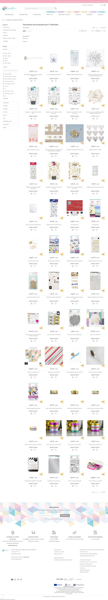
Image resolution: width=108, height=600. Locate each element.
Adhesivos (5, 35)
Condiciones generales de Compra (88, 566)
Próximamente (51, 11)
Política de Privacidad (84, 570)
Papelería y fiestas (64, 14)
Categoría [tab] (5, 24)
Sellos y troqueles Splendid (74, 480)
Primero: (93, 30)
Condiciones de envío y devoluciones (88, 561)
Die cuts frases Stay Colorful (33, 297)
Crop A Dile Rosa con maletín (95, 480)
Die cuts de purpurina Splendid (75, 334)
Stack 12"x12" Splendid (95, 334)
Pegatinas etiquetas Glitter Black (54, 297)
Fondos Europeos (84, 551)
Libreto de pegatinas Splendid (33, 408)
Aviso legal (82, 568)
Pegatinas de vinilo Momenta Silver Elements (54, 112)
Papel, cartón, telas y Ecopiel (9, 30)
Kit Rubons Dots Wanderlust (54, 480)
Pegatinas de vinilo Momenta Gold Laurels (54, 188)
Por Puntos (84, 11)
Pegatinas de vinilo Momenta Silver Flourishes (75, 112)
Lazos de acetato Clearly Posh (54, 334)
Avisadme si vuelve (95, 116)
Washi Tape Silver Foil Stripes (95, 372)
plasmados (25, 38)
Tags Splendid (95, 224)
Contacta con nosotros (59, 551)
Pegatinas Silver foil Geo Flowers (53, 224)
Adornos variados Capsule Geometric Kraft (74, 298)
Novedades (60, 11)
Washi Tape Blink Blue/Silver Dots (74, 372)
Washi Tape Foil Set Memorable (54, 444)
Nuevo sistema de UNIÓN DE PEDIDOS (88, 553)
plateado (25, 41)
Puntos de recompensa (85, 559)
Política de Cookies (84, 572)
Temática (102, 11)
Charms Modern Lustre (33, 260)
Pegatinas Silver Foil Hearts (95, 149)
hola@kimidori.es (18, 559)
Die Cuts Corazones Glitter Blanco (33, 224)
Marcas (76, 11)
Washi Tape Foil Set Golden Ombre (54, 408)
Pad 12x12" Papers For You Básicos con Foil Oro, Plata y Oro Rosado (54, 150)
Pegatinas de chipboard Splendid (74, 260)
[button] (35, 81)
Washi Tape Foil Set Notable (74, 444)
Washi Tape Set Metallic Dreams (74, 408)
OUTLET (69, 11)
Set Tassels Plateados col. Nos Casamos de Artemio (33, 75)
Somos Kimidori (57, 549)
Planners (89, 14)
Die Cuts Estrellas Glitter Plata (54, 74)
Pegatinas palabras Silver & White (95, 297)
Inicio (3, 19)
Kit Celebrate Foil (75, 224)
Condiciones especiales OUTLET (87, 555)
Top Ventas (93, 11)
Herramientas (6, 27)
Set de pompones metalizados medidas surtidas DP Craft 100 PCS (95, 112)
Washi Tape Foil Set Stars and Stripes (33, 444)
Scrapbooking (9, 14)
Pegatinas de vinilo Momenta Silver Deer (33, 112)
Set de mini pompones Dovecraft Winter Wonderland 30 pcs (95, 75)
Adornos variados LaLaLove (33, 149)
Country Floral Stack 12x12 (33, 372)
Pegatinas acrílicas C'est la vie (95, 260)
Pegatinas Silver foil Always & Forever (95, 187)
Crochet (100, 14)
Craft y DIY (49, 14)
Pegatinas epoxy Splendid (54, 260)
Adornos (5, 32)
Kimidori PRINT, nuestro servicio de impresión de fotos (92, 549)
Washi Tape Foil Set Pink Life (95, 444)
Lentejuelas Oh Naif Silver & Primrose (74, 149)
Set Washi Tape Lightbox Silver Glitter (33, 480)
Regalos (78, 14)
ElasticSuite (12, 599)
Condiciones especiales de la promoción (63, 559)
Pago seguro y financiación (86, 564)
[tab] (10, 49)
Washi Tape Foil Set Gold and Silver (95, 408)
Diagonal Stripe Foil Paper (54, 372)
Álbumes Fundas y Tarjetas (9, 38)
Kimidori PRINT (23, 14)
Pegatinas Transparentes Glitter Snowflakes (33, 188)
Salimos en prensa (58, 553)
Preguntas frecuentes (59, 557)
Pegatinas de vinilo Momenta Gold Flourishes (74, 188)
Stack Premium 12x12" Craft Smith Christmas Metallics (33, 335)
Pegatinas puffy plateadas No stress (75, 74)
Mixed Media (37, 14)
